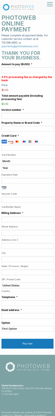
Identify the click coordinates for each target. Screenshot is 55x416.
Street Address (10, 226)
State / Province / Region (15, 266)
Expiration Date (10, 174)
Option (5, 322)
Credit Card (10, 135)
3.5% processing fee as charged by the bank (26, 78)
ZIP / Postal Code (11, 279)
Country (6, 291)
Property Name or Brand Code (21, 122)
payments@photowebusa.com (19, 46)
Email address (11, 310)
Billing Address (12, 212)
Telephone (9, 297)
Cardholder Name (11, 207)
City (4, 253)
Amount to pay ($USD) (16, 64)
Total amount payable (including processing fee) (22, 97)
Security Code (9, 194)
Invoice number (12, 109)
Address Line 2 (10, 240)
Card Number (9, 155)
